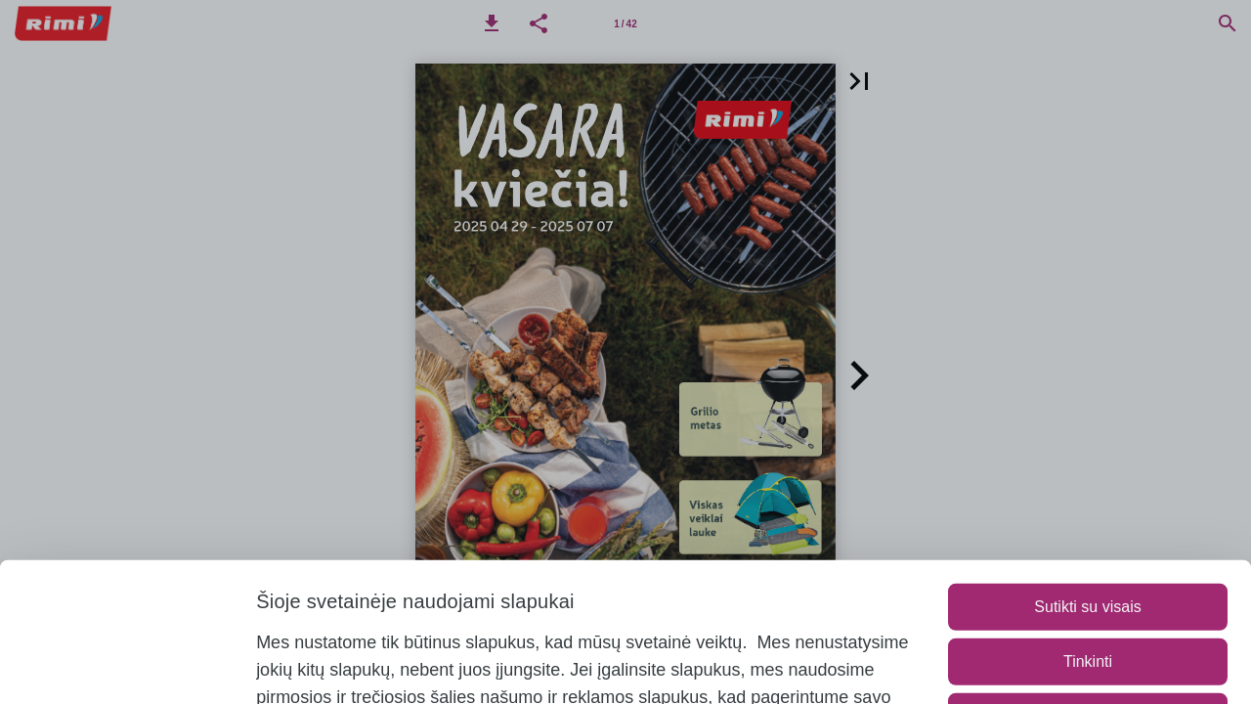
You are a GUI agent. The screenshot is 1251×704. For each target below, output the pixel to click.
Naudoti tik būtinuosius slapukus (1088, 588)
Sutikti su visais (1087, 478)
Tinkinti (1087, 533)
